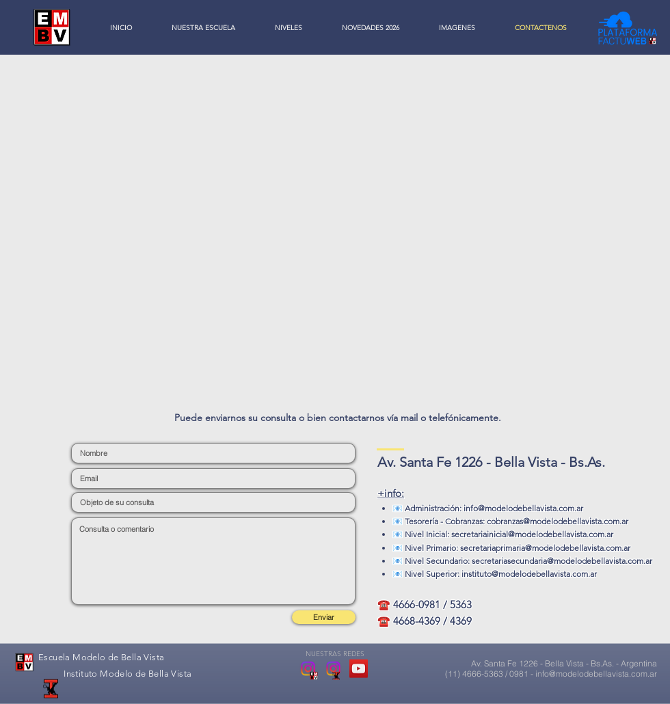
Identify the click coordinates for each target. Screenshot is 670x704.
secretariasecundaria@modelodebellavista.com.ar (562, 561)
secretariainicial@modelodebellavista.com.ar (532, 534)
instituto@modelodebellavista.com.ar (529, 574)
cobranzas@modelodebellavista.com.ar (557, 521)
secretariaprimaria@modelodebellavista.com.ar (545, 548)
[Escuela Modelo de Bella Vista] (308, 669)
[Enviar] (324, 617)
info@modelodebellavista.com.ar (523, 508)
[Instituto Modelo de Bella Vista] (333, 669)
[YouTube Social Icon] (358, 669)
